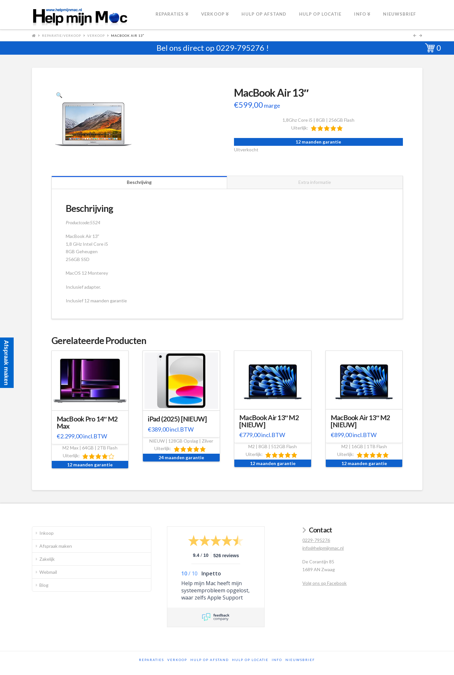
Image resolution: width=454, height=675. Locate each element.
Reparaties (151, 660)
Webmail (48, 572)
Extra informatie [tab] (314, 182)
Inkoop (46, 533)
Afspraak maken (55, 546)
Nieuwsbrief (300, 660)
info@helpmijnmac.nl (323, 548)
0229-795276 (240, 47)
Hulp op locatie (250, 660)
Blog (43, 585)
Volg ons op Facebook (324, 583)
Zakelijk (47, 559)
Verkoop (96, 35)
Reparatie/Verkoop (61, 35)
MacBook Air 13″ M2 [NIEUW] (269, 421)
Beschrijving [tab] (139, 182)
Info (277, 660)
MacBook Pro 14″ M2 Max (87, 422)
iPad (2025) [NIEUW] (177, 419)
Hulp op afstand (209, 660)
